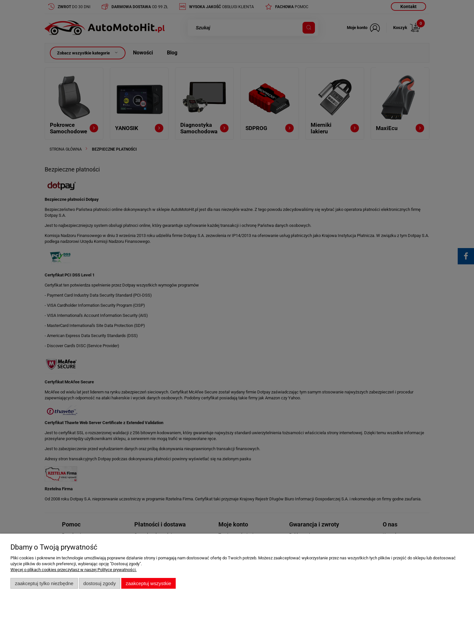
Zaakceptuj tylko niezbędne (44, 583)
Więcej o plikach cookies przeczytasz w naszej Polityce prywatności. (73, 569)
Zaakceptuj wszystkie (148, 583)
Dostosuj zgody (99, 583)
